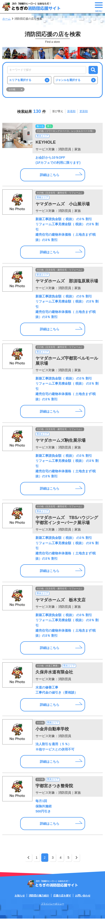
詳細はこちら (49, 176)
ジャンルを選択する (68, 80)
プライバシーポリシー (52, 908)
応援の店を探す (62, 899)
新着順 (71, 112)
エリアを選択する (20, 80)
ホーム (6, 18)
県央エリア (42, 137)
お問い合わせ (82, 899)
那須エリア (42, 276)
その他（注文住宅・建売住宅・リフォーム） (60, 194)
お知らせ (20, 899)
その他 (40, 726)
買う (50, 127)
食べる (40, 127)
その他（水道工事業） (48, 669)
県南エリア (42, 199)
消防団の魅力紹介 (39, 899)
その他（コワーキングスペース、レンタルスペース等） (66, 132)
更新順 (84, 112)
